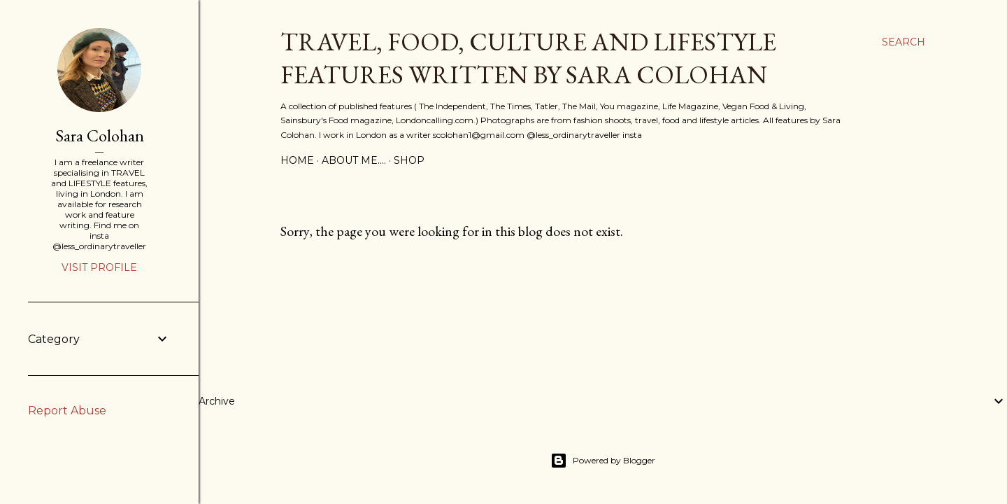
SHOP (409, 160)
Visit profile (99, 267)
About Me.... (354, 160)
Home (297, 160)
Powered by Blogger (602, 460)
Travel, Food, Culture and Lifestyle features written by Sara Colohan (528, 58)
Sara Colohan (99, 135)
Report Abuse (67, 410)
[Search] (903, 42)
